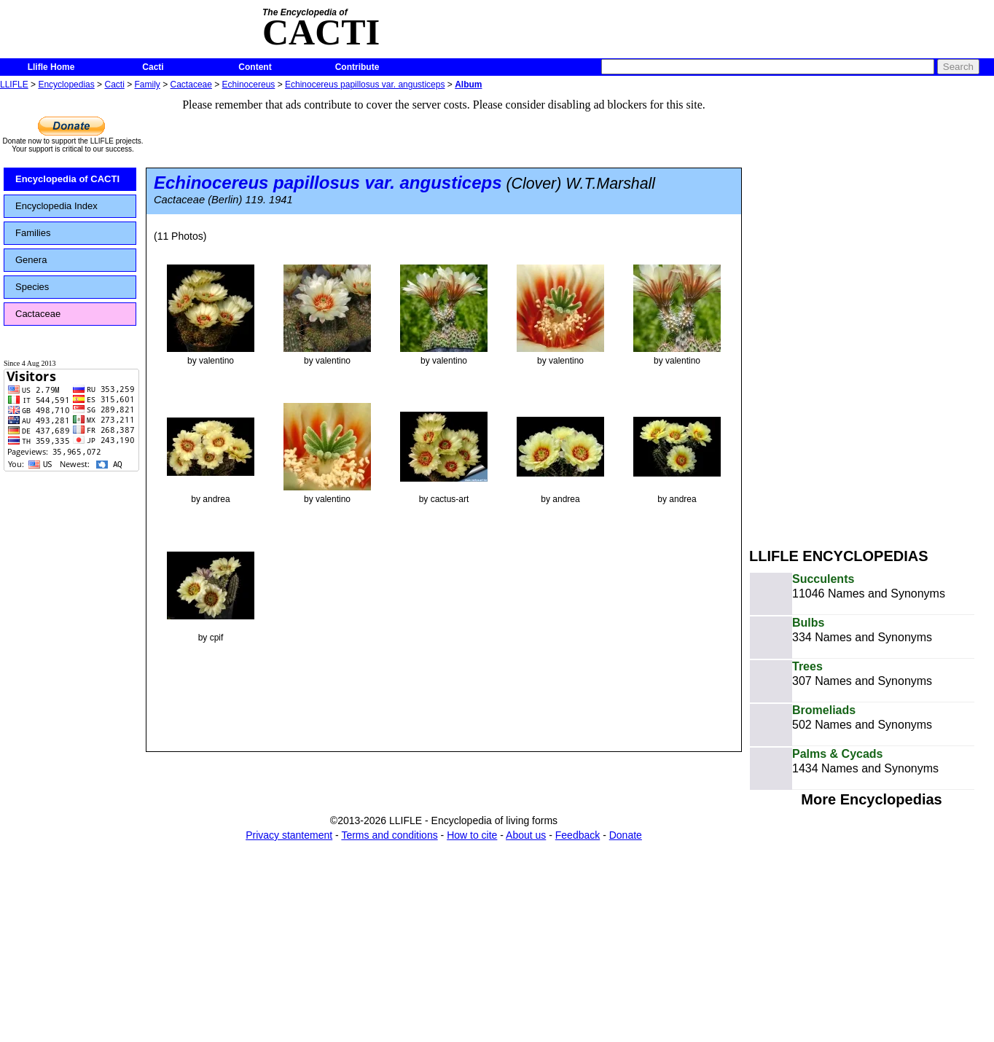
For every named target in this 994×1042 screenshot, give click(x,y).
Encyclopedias (66, 84)
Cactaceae (191, 84)
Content (254, 67)
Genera (31, 259)
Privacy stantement (289, 835)
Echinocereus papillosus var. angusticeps (365, 84)
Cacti (152, 67)
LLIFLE (14, 84)
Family (147, 84)
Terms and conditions (389, 835)
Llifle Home (51, 67)
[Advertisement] (807, 311)
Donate (625, 835)
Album (468, 84)
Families (32, 232)
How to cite (472, 835)
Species (32, 286)
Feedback (577, 835)
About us (526, 835)
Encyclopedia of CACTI (67, 178)
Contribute (357, 67)
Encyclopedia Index (56, 205)
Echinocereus (248, 84)
